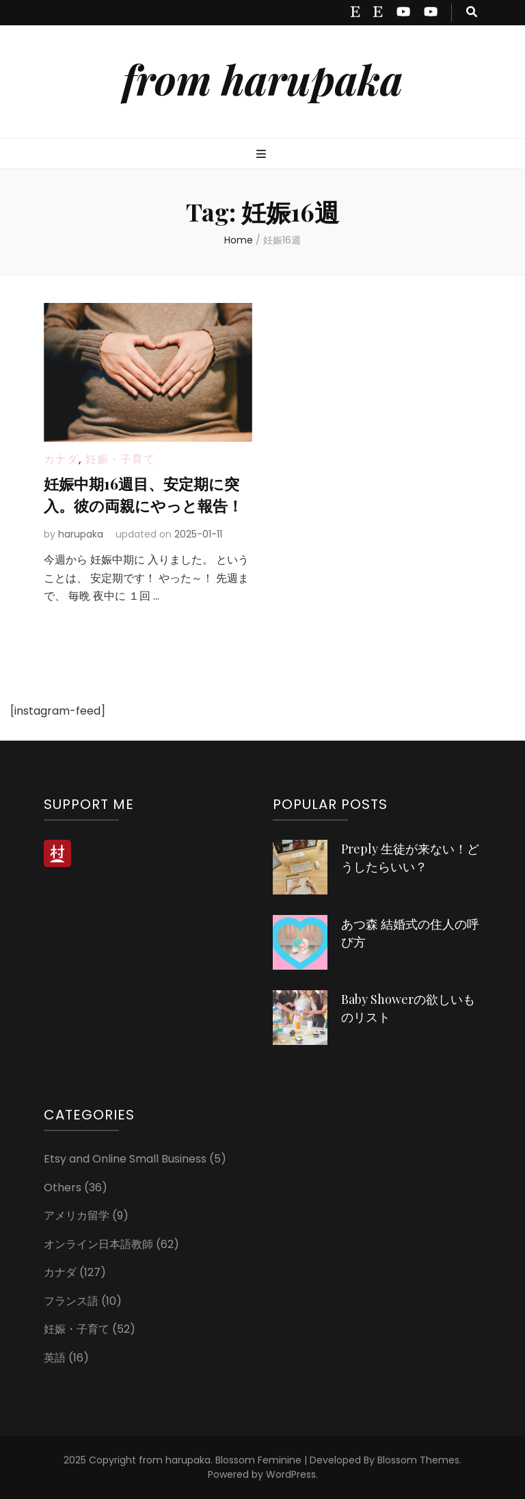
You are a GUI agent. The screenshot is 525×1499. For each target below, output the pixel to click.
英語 (55, 1358)
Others (62, 1187)
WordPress (291, 1474)
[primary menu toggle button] (262, 155)
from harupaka (262, 78)
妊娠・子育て (120, 459)
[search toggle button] (471, 12)
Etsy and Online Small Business (125, 1159)
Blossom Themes (418, 1460)
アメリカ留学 (76, 1215)
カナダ (61, 459)
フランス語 (71, 1301)
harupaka (80, 534)
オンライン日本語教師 (98, 1244)
